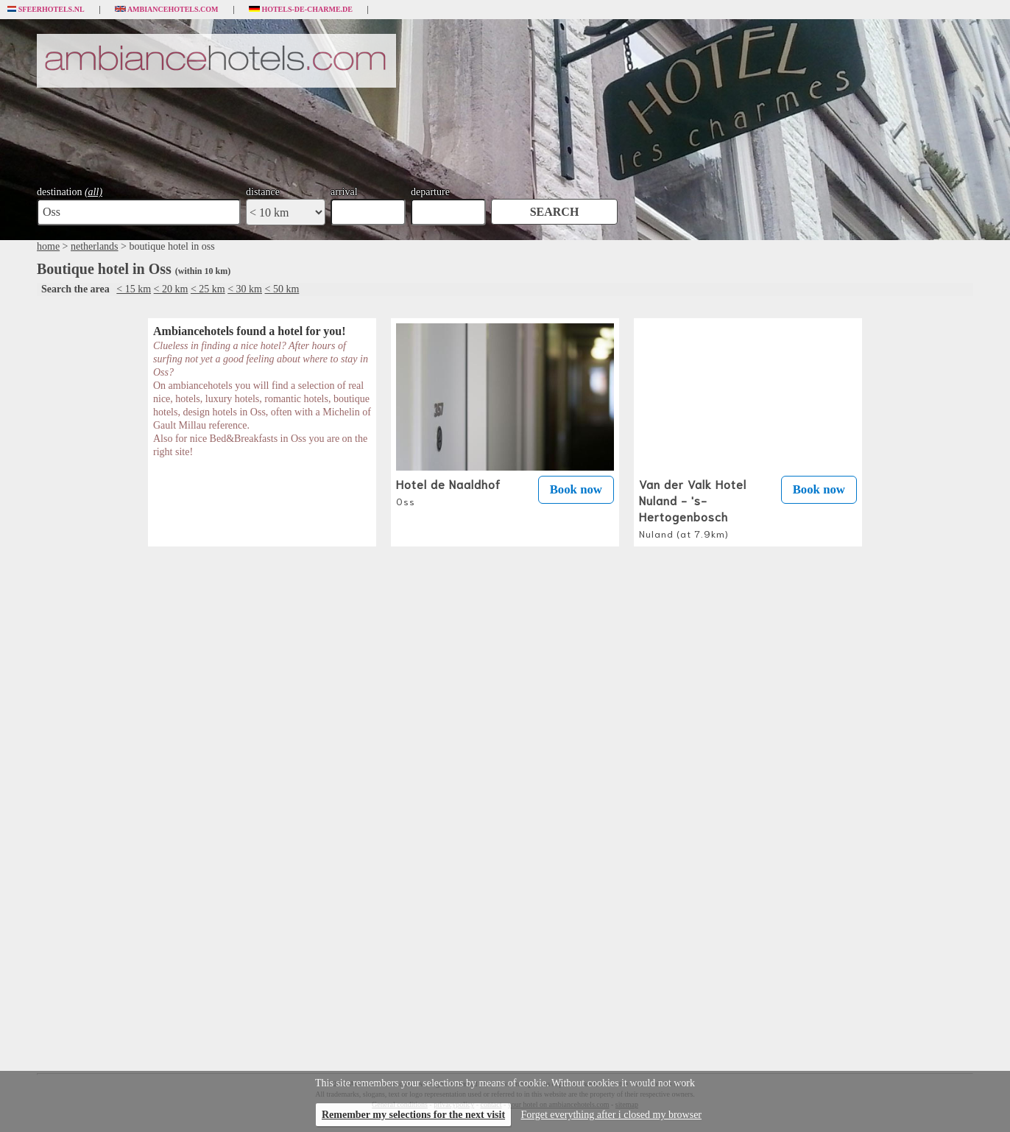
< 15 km (133, 289)
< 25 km (208, 289)
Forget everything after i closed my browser (611, 1114)
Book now (576, 489)
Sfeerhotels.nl (46, 9)
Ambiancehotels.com (167, 9)
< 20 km (171, 289)
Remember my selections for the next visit (413, 1114)
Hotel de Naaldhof (448, 491)
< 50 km (282, 289)
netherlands (95, 246)
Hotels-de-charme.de (301, 9)
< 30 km (244, 289)
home (48, 246)
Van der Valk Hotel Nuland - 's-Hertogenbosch (692, 507)
